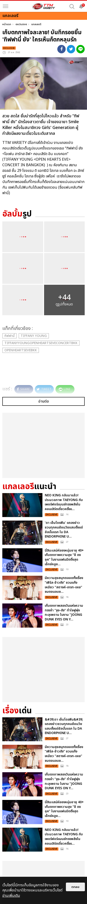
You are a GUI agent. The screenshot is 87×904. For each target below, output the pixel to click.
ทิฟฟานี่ (9, 335)
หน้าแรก (6, 24)
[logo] (43, 6)
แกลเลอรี (36, 24)
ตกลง (75, 886)
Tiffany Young (34, 335)
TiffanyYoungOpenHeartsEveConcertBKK (40, 343)
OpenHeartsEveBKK (20, 350)
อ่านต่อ (43, 401)
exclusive (21, 24)
